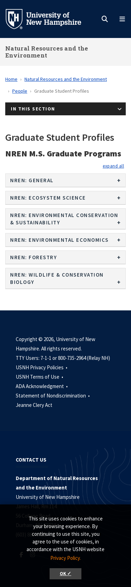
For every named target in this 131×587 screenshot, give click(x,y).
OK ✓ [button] (65, 574)
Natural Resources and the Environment (46, 51)
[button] (113, 166)
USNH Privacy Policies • (42, 367)
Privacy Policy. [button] (65, 558)
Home (11, 79)
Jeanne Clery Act (34, 405)
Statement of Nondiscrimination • (53, 395)
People (19, 91)
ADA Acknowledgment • (42, 386)
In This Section (33, 109)
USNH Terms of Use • (40, 376)
